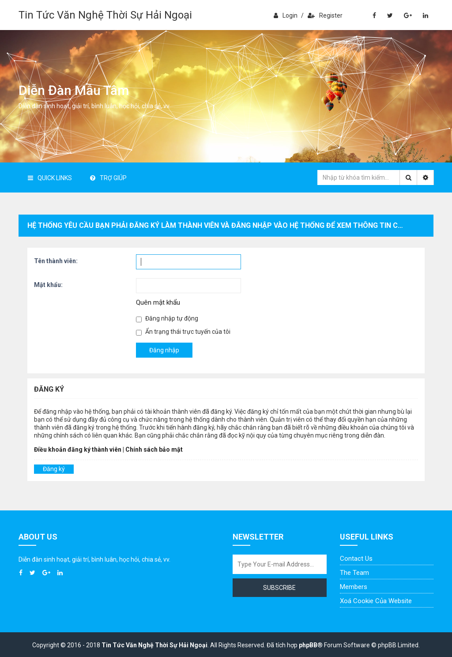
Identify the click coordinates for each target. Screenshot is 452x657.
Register (325, 15)
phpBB (308, 645)
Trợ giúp (108, 177)
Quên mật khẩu (158, 302)
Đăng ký (54, 468)
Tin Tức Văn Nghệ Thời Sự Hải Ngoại (105, 15)
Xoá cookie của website (376, 601)
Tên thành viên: (56, 260)
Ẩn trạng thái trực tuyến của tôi (183, 332)
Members (353, 587)
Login (286, 15)
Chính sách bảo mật (154, 449)
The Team (354, 573)
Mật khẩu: (48, 284)
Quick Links (50, 177)
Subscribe (279, 587)
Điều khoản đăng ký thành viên (77, 449)
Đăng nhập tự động (167, 318)
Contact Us (356, 559)
